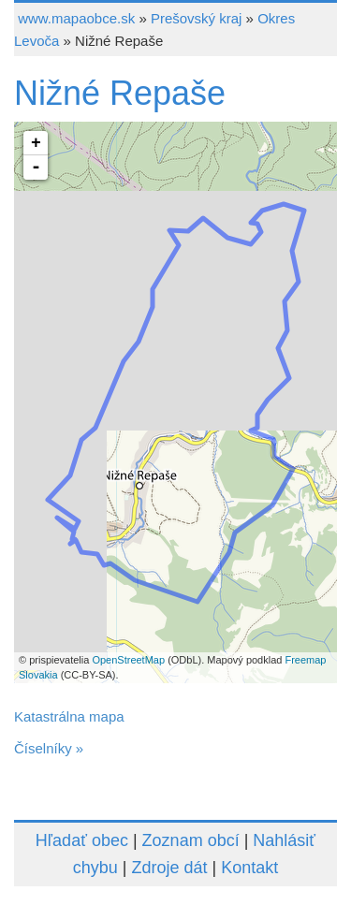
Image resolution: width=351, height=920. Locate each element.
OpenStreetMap (128, 659)
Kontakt (249, 867)
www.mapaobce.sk (76, 18)
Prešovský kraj (196, 18)
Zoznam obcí (191, 840)
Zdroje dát (169, 867)
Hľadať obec (82, 840)
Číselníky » (48, 748)
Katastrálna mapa (69, 716)
